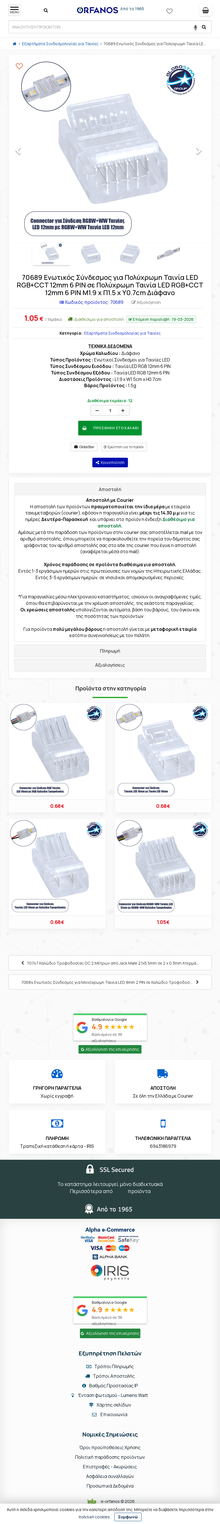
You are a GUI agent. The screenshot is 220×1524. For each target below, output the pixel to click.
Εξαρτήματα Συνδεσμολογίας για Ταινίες (122, 333)
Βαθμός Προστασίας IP (110, 1386)
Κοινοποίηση (110, 462)
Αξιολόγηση (146, 302)
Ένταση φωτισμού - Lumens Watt (113, 1395)
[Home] (14, 43)
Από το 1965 (132, 8)
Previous (23, 152)
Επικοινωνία (114, 1414)
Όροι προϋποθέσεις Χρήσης (110, 1447)
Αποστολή (110, 489)
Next (204, 152)
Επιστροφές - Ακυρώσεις (110, 1467)
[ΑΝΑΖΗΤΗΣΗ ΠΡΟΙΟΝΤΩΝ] (110, 26)
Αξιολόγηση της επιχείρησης (110, 1049)
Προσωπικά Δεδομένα (110, 1486)
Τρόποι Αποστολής (110, 1376)
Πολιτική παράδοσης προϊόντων (110, 1457)
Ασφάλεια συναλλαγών (110, 1476)
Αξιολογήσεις (110, 665)
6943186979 (163, 1146)
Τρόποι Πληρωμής (110, 1366)
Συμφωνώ (128, 1516)
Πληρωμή (110, 651)
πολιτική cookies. (95, 1516)
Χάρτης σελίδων (110, 1405)
